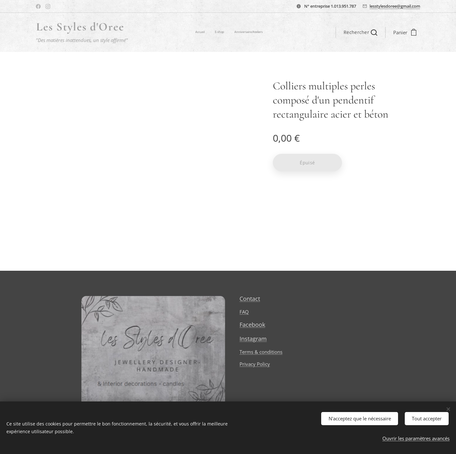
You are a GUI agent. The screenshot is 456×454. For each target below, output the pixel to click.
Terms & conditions (261, 352)
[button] (360, 32)
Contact (250, 298)
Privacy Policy (255, 364)
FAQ (244, 312)
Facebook (252, 325)
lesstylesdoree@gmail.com (395, 6)
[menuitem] (243, 32)
